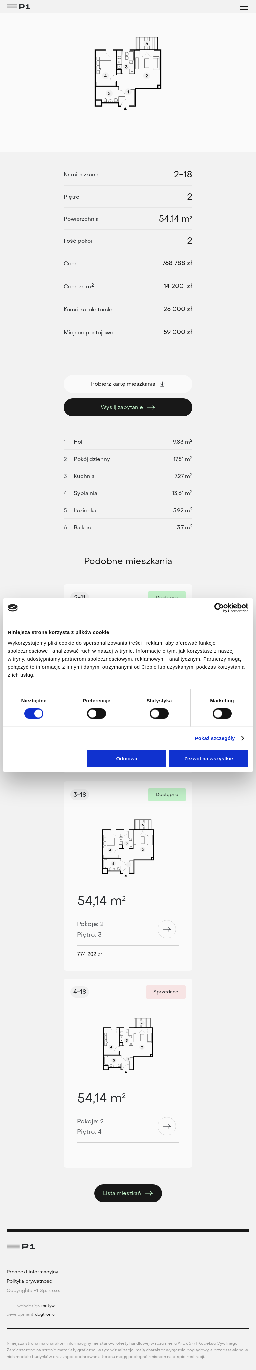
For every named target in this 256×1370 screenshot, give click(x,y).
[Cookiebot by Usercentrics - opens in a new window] (219, 608)
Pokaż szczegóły (215, 738)
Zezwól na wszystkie (208, 758)
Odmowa (126, 758)
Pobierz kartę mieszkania (128, 383)
